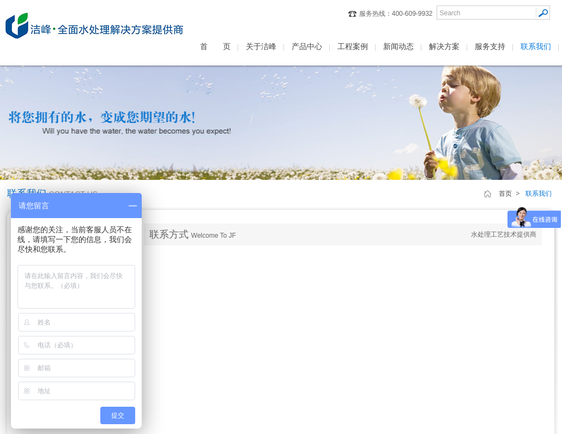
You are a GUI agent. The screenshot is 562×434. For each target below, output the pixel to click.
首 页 (215, 46)
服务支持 (490, 46)
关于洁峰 (261, 46)
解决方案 (444, 46)
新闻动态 (398, 46)
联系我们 (536, 46)
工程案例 (352, 46)
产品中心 (307, 46)
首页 (505, 193)
